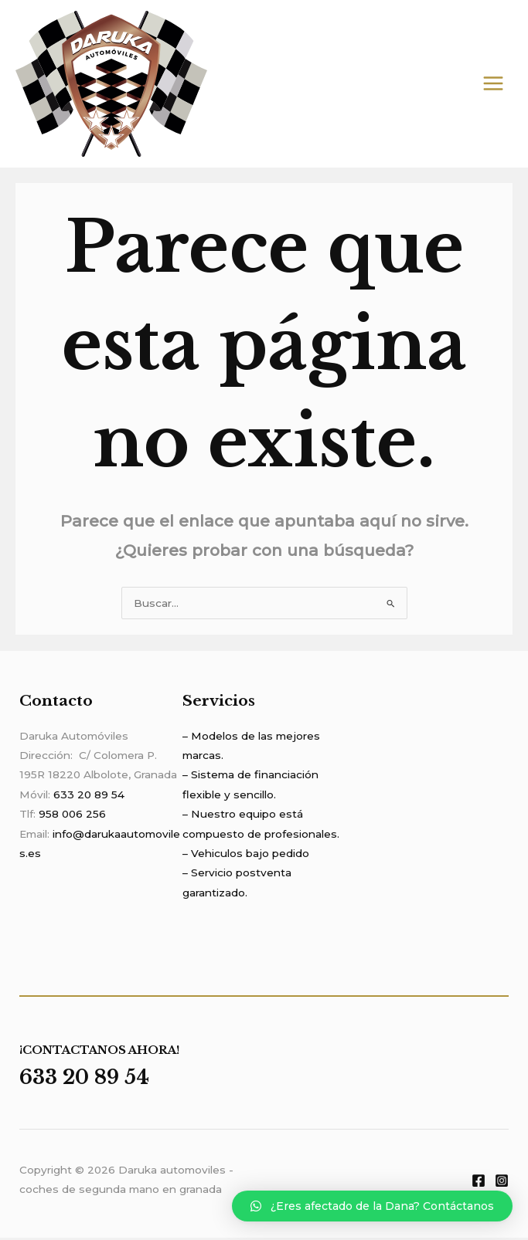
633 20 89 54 (88, 797)
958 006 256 (72, 816)
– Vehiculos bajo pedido (245, 855)
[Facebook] (478, 1183)
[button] (372, 1206)
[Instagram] (502, 1183)
